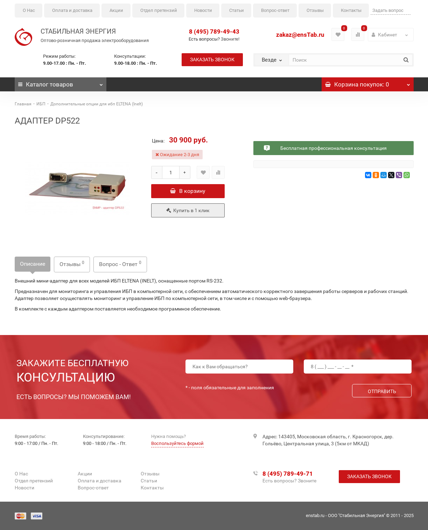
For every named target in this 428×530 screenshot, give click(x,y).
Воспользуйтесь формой (177, 443)
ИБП (40, 104)
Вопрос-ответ (275, 10)
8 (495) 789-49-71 (287, 473)
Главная (23, 104)
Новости (203, 10)
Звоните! (230, 39)
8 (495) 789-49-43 (214, 31)
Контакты (351, 10)
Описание (32, 263)
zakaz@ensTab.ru (300, 34)
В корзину (187, 191)
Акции (116, 10)
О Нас (29, 10)
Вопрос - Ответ (120, 263)
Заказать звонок (212, 59)
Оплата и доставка (72, 10)
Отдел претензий (158, 10)
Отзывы (315, 10)
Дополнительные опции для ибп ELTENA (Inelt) (96, 104)
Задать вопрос (388, 10)
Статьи (236, 10)
